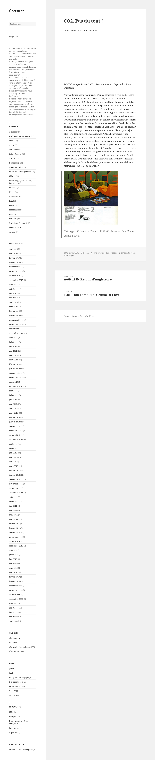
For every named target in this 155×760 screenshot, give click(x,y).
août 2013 (13, 391)
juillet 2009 (14, 608)
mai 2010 (13, 563)
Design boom (14, 716)
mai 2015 (13, 298)
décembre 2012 (15, 426)
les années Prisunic (123, 158)
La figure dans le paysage (20, 171)
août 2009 (13, 603)
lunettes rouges (15, 728)
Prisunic (131, 253)
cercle (11, 145)
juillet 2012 (14, 448)
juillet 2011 (14, 501)
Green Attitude (15, 167)
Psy (10, 214)
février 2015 (14, 311)
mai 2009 (13, 616)
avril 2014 (13, 355)
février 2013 (14, 417)
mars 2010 (13, 572)
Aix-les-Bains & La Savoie (19, 136)
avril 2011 (13, 515)
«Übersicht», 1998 (16, 651)
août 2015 (13, 284)
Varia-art (13, 218)
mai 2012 (13, 457)
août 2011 (13, 497)
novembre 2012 (16, 430)
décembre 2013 (15, 373)
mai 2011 (13, 510)
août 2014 (13, 337)
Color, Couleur (15, 154)
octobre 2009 (14, 594)
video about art (15, 227)
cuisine (12, 158)
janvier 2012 (14, 475)
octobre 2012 (14, 435)
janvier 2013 (14, 422)
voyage (12, 232)
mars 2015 (13, 306)
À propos (13, 132)
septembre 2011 (16, 492)
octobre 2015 (14, 275)
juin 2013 (13, 399)
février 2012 (14, 470)
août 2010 (13, 550)
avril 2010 (13, 568)
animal (12, 140)
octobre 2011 (14, 488)
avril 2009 (13, 621)
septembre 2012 (16, 439)
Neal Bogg (13, 691)
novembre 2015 (16, 271)
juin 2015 (13, 293)
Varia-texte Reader (17, 223)
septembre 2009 (16, 599)
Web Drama (14, 695)
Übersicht (16, 11)
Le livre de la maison (18, 686)
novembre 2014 (16, 324)
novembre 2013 (16, 377)
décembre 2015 (15, 267)
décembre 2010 (15, 532)
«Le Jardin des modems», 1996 (22, 647)
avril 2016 (13, 249)
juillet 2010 (14, 554)
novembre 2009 (16, 590)
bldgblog (13, 712)
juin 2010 (13, 559)
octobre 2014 (14, 329)
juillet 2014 (14, 342)
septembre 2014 (16, 333)
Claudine (13, 149)
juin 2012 (13, 453)
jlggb (11, 673)
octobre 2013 (14, 382)
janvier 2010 (14, 581)
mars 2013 (13, 413)
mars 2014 (13, 360)
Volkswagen (69, 255)
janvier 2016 (14, 262)
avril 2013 (13, 408)
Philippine (13, 210)
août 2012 (13, 444)
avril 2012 (13, 461)
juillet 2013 (14, 395)
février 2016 (14, 258)
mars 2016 (13, 253)
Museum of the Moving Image (22, 749)
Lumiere (13, 187)
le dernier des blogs (17, 682)
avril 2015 (13, 302)
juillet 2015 (14, 289)
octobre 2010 (14, 541)
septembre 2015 (16, 280)
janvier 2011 (14, 528)
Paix (11, 201)
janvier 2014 (14, 368)
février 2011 (14, 523)
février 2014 (14, 364)
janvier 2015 (14, 315)
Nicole (11, 192)
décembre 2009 (15, 585)
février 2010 (14, 577)
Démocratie (14, 163)
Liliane (12, 176)
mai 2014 (13, 351)
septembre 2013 (16, 386)
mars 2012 (13, 466)
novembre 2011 (16, 484)
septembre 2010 (16, 546)
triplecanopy (14, 732)
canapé (124, 253)
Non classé (13, 196)
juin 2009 (13, 612)
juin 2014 (13, 346)
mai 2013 (13, 404)
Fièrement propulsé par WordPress (79, 316)
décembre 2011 (15, 479)
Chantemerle (14, 638)
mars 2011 (13, 519)
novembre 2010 (16, 537)
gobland (12, 668)
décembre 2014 (15, 320)
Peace (11, 205)
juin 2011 (13, 506)
